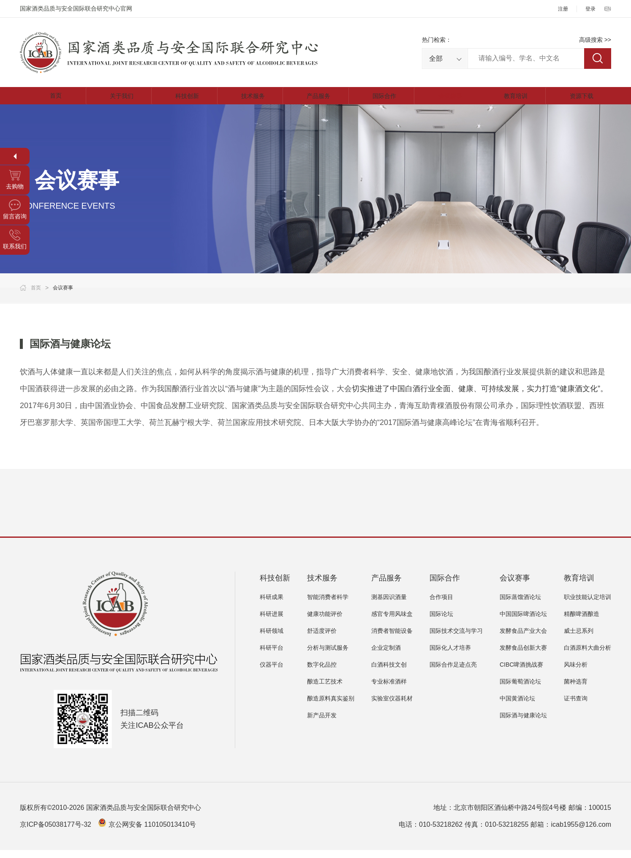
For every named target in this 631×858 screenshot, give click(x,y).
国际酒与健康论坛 (523, 723)
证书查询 (575, 706)
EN (607, 8)
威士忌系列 (578, 638)
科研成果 (271, 605)
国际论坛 (441, 621)
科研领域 (271, 638)
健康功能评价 (325, 621)
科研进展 (271, 621)
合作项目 (441, 605)
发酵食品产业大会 (523, 638)
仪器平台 (271, 672)
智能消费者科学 (327, 605)
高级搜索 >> (595, 39)
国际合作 (381, 99)
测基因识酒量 (389, 605)
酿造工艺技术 (325, 689)
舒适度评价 (322, 638)
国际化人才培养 (450, 655)
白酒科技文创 (389, 672)
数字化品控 (322, 672)
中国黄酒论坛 (517, 706)
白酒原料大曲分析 (587, 655)
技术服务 (249, 99)
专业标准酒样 (389, 689)
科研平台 (271, 655)
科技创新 (184, 99)
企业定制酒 (386, 655)
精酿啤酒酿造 (581, 621)
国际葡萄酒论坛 (520, 689)
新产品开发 (322, 723)
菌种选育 (575, 689)
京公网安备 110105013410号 (152, 832)
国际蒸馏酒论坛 (520, 605)
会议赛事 (447, 99)
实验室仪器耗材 (392, 706)
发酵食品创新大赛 (523, 655)
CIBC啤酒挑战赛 (521, 672)
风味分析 (575, 672)
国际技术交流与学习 (456, 638)
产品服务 (315, 99)
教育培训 (513, 99)
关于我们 (118, 99)
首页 (52, 99)
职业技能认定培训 (587, 605)
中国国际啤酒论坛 (523, 621)
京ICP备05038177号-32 (55, 832)
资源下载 (578, 99)
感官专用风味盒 (392, 621)
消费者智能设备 (392, 638)
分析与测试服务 (327, 655)
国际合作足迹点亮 (453, 672)
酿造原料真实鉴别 (330, 706)
